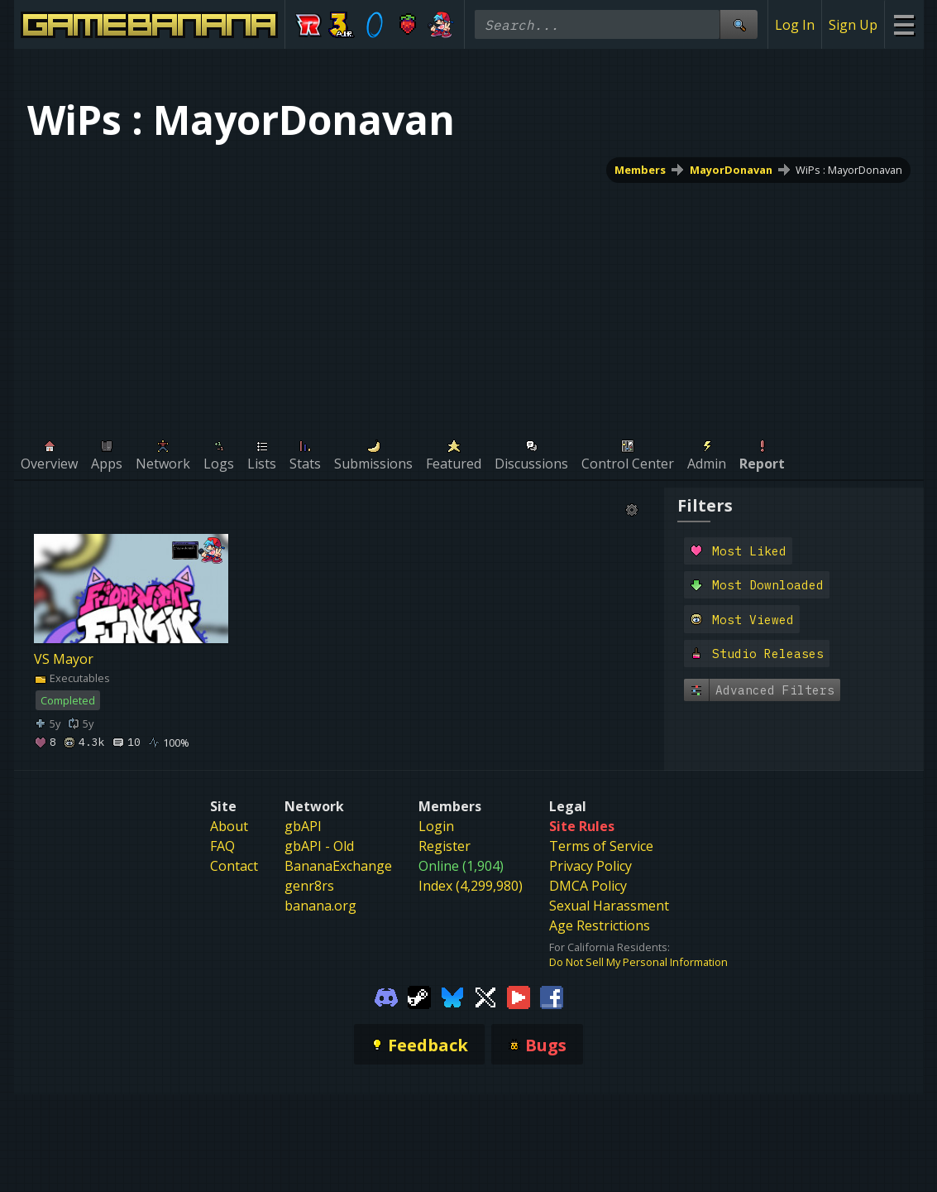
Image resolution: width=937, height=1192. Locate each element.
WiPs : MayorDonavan (849, 169)
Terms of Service (601, 846)
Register (444, 846)
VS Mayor (63, 659)
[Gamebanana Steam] (419, 996)
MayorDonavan (730, 169)
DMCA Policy (588, 886)
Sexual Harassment (609, 905)
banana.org (320, 905)
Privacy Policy (590, 866)
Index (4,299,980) (470, 886)
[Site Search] (738, 24)
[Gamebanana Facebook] (551, 996)
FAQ (222, 846)
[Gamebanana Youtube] (518, 996)
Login (436, 826)
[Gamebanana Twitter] (485, 996)
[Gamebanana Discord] (386, 996)
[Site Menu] (903, 24)
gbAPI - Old (319, 846)
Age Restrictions (599, 925)
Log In (795, 25)
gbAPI (303, 826)
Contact (234, 866)
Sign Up (853, 25)
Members (639, 169)
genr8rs (309, 886)
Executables (72, 677)
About (229, 826)
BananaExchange (338, 866)
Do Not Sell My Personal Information (638, 961)
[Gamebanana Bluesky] (452, 996)
